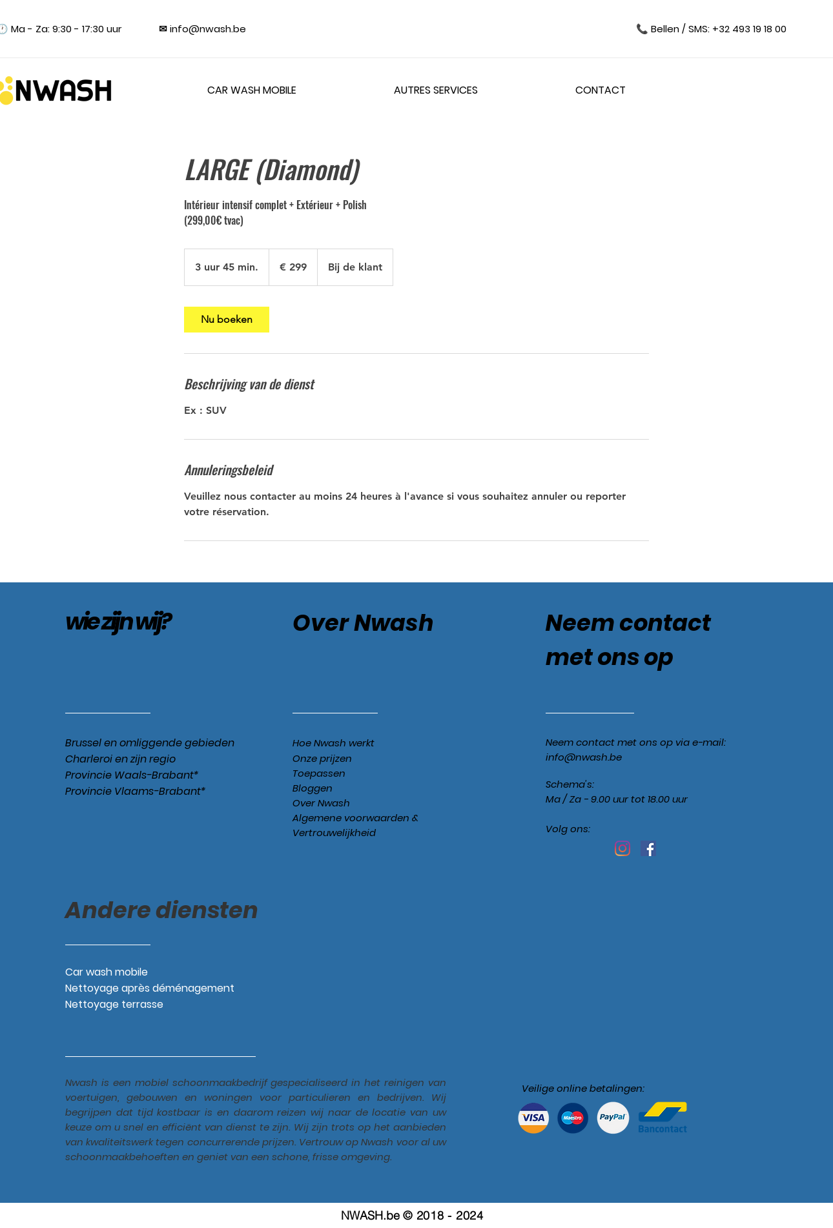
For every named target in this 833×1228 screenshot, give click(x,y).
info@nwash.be (584, 757)
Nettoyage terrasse (114, 1004)
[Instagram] (622, 848)
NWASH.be (370, 1215)
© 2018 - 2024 (443, 1215)
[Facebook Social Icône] (648, 848)
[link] (226, 320)
